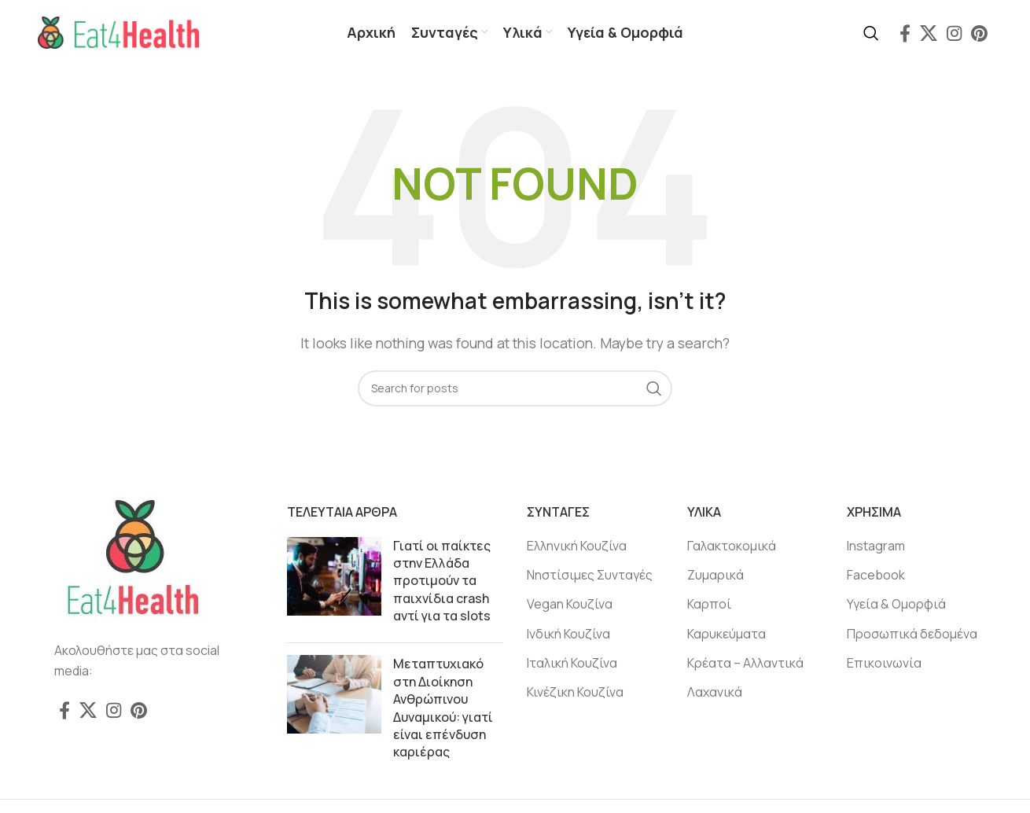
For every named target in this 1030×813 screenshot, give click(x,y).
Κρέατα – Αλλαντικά (745, 664)
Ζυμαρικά (715, 576)
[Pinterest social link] (979, 33)
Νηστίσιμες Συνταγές (590, 576)
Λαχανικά (714, 693)
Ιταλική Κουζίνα (572, 664)
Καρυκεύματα (726, 635)
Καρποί (709, 605)
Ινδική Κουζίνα (568, 635)
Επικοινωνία (884, 664)
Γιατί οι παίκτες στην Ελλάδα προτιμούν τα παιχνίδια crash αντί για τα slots (442, 582)
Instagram (876, 546)
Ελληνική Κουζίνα (577, 546)
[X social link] (928, 33)
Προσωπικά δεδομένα (912, 635)
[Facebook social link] (905, 33)
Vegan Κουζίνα (569, 605)
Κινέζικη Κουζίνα (575, 693)
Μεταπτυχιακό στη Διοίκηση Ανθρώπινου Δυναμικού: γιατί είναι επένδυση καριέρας (443, 709)
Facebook (876, 576)
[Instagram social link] (954, 33)
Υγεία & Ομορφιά (896, 605)
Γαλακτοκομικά (731, 546)
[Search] (871, 34)
